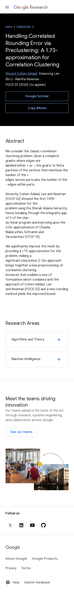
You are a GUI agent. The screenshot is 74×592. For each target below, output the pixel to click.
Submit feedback (37, 582)
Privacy (11, 568)
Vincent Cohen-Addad (21, 74)
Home (9, 26)
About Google (16, 559)
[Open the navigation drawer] (7, 7)
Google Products (45, 559)
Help (13, 582)
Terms (26, 568)
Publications (24, 26)
